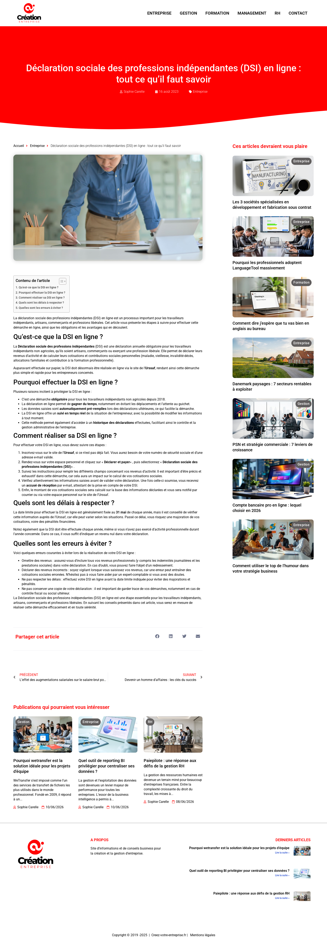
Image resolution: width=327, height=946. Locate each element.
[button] (157, 636)
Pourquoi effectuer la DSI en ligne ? (42, 292)
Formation (217, 13)
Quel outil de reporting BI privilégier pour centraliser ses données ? (106, 766)
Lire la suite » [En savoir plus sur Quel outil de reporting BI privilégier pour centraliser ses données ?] (282, 875)
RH (277, 13)
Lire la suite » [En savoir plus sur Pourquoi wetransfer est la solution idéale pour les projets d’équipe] (282, 852)
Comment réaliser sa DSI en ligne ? (42, 297)
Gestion (188, 13)
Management (252, 13)
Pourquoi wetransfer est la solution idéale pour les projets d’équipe (41, 766)
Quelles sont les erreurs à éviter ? (41, 308)
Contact (298, 13)
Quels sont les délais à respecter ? (41, 302)
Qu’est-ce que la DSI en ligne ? (38, 287)
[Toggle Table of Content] (60, 281)
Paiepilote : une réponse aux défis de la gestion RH (251, 893)
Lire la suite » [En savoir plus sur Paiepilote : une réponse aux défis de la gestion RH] (282, 898)
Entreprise (159, 13)
